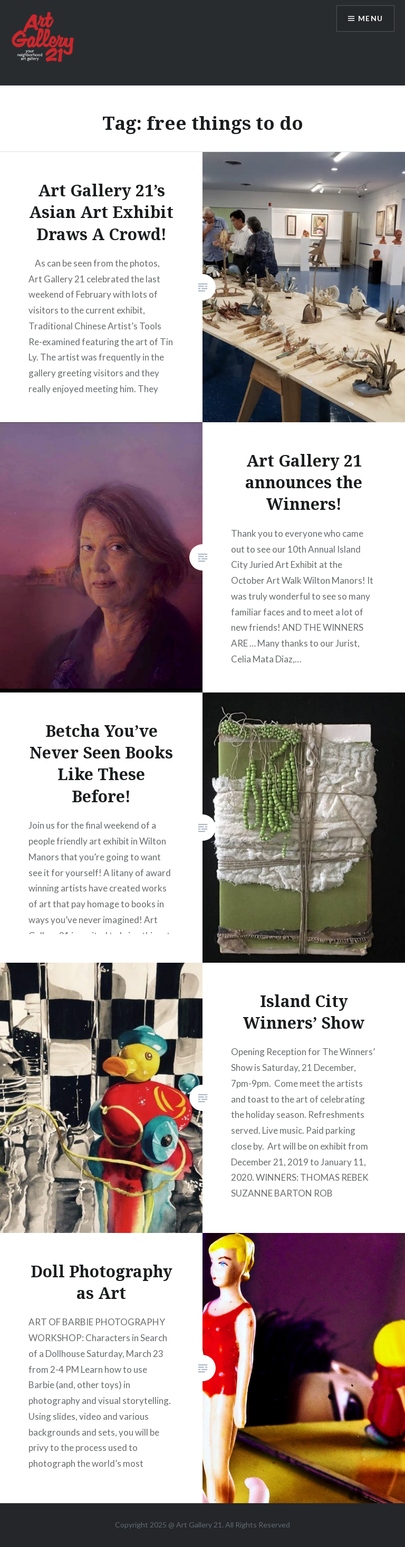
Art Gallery (195, 1524)
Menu (370, 18)
